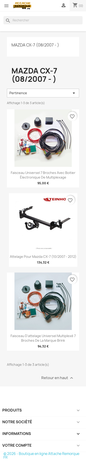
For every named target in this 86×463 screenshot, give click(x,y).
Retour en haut (57, 378)
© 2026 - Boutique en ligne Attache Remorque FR (41, 455)
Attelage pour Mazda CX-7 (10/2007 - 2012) (43, 256)
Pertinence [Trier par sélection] (43, 93)
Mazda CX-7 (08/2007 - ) (35, 45)
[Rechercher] (43, 20)
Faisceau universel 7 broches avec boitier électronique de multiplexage (43, 174)
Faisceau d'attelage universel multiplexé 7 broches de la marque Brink (43, 338)
